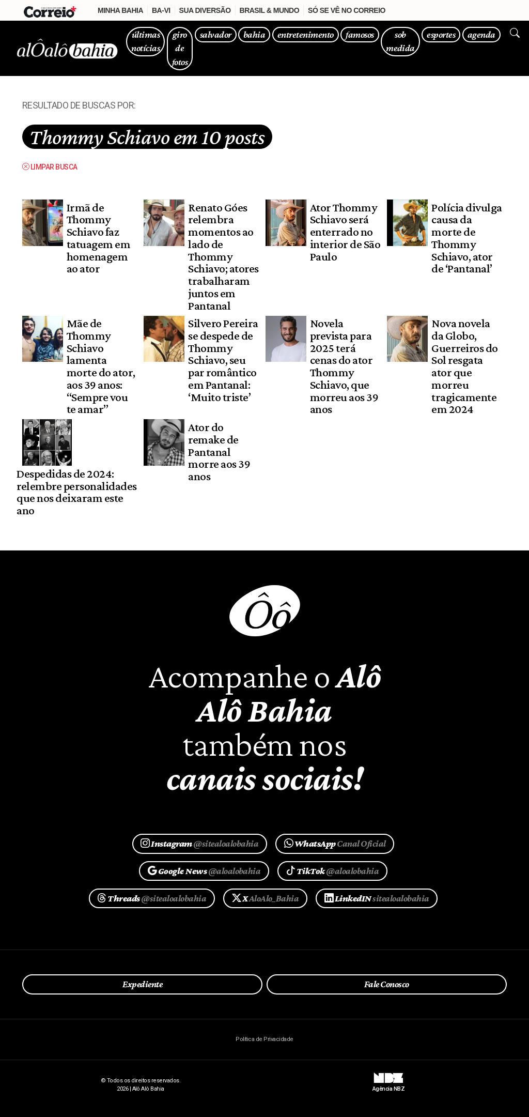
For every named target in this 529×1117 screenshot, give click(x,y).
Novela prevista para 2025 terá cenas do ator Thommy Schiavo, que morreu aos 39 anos (344, 366)
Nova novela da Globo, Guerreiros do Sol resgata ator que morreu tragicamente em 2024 (464, 366)
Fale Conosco (386, 984)
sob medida (400, 41)
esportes (441, 34)
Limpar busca (49, 167)
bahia (254, 34)
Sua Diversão (205, 10)
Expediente (142, 984)
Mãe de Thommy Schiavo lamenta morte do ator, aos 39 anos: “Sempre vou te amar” (101, 366)
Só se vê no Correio (346, 10)
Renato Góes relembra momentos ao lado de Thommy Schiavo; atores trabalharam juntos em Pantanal (223, 256)
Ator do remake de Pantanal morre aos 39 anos (219, 451)
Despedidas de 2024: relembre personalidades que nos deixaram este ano (76, 492)
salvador (215, 34)
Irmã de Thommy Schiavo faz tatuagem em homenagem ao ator (98, 238)
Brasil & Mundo (270, 10)
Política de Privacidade (264, 1039)
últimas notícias (145, 41)
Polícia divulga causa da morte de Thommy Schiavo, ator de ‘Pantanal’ (466, 238)
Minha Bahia (120, 10)
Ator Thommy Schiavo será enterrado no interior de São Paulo (345, 232)
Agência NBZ (388, 1085)
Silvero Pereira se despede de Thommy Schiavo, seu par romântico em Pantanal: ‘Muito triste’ (223, 360)
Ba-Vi (161, 10)
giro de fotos (180, 48)
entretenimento (305, 34)
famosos (360, 34)
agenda (481, 34)
